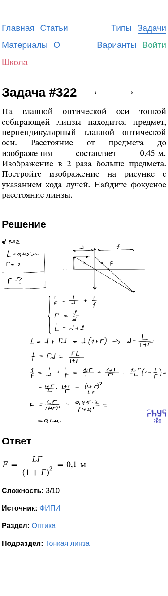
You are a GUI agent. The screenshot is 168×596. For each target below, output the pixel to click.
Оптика (44, 525)
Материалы (25, 45)
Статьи (54, 28)
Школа (15, 62)
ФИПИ (49, 508)
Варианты (117, 45)
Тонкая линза (67, 543)
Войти (154, 45)
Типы (121, 28)
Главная (18, 28)
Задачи (152, 28)
